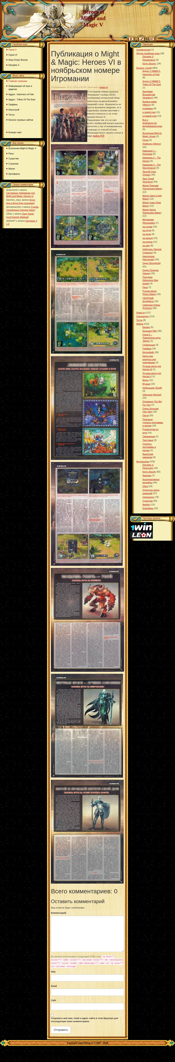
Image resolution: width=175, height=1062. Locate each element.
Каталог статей (144, 68)
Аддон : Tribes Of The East (21, 99)
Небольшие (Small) (152, 388)
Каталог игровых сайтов (20, 120)
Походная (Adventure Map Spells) (150, 280)
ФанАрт (146, 504)
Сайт (53, 1000)
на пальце (147, 238)
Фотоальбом (142, 461)
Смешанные (148, 436)
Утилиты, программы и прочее (149, 447)
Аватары (146, 475)
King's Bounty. (149, 63)
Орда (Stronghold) (151, 263)
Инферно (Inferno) (151, 143)
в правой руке (149, 116)
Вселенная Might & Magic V (22, 148)
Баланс (146, 327)
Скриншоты (148, 497)
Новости (103, 87)
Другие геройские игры (148, 53)
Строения (13, 163)
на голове (147, 226)
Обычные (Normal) (151, 394)
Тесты (11, 114)
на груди (146, 230)
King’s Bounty (149, 471)
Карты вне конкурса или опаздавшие (149, 359)
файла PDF (98, 136)
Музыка (146, 384)
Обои (145, 486)
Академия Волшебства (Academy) (148, 94)
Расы (11, 153)
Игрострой (13, 109)
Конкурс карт (15, 132)
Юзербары (147, 508)
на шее (146, 245)
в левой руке (149, 112)
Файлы (139, 324)
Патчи (145, 415)
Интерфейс (148, 352)
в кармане (147, 108)
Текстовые (147, 440)
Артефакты (14, 174)
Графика (12, 104)
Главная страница (17, 81)
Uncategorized (143, 49)
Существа (13, 158)
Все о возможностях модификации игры (152, 123)
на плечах (147, 242)
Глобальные (148, 345)
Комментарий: (58, 913)
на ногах (146, 234)
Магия (11, 168)
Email (54, 986)
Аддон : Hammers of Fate (21, 94)
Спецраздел (142, 316)
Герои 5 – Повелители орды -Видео (151, 337)
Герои (145, 140)
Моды (145, 380)
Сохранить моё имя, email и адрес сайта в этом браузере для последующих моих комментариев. (84, 1020)
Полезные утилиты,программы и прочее (152, 422)
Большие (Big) (149, 331)
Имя (53, 971)
